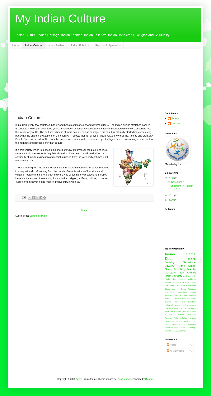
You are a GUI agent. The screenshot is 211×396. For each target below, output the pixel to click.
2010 (171, 200)
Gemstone (170, 272)
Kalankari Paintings (173, 305)
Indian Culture (33, 45)
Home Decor (187, 265)
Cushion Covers (182, 282)
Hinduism (192, 295)
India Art (186, 298)
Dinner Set (173, 286)
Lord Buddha (175, 311)
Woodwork (181, 331)
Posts (171, 345)
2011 (171, 195)
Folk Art (191, 269)
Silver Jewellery (175, 269)
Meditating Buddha (174, 315)
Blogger (149, 379)
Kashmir (185, 305)
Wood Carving (171, 331)
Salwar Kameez (189, 318)
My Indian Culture (60, 18)
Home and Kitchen (173, 298)
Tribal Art (178, 327)
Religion (177, 318)
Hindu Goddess (180, 295)
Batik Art (187, 276)
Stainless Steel (181, 321)
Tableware (176, 324)
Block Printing (178, 279)
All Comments (175, 351)
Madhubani (191, 311)
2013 (171, 178)
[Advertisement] (105, 77)
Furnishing (182, 292)
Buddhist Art (170, 282)
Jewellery (192, 302)
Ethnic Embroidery (188, 286)
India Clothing (187, 272)
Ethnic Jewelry (172, 289)
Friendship (169, 292)
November (177, 182)
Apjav (78, 379)
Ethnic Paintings (188, 289)
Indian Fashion (56, 45)
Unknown (176, 123)
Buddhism (191, 279)
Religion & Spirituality (108, 45)
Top (183, 324)
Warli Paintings (189, 327)
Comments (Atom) (38, 216)
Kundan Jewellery (188, 308)
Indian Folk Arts (80, 45)
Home (15, 45)
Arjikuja (175, 118)
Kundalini (176, 308)
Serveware (169, 321)
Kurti (167, 311)
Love (184, 311)
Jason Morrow (124, 379)
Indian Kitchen (179, 302)
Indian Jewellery (173, 276)
